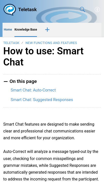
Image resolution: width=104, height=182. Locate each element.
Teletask (11, 43)
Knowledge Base (25, 29)
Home (8, 29)
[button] (97, 9)
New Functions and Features (51, 43)
